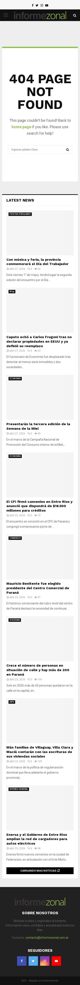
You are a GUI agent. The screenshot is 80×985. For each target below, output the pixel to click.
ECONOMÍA (15, 378)
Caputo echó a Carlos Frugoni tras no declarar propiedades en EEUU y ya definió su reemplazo (39, 341)
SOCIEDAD (15, 620)
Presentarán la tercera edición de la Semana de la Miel (38, 426)
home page (21, 127)
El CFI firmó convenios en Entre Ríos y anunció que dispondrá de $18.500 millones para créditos (39, 506)
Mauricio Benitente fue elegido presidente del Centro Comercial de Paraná (37, 588)
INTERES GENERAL (19, 789)
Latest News (20, 200)
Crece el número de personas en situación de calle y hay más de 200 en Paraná (37, 669)
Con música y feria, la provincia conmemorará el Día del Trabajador (37, 262)
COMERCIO (15, 538)
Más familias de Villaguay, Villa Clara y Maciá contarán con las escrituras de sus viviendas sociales (39, 751)
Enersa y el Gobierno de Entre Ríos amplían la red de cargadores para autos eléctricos (36, 839)
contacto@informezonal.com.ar (46, 937)
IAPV (12, 702)
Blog (12, 291)
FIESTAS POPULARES (20, 214)
